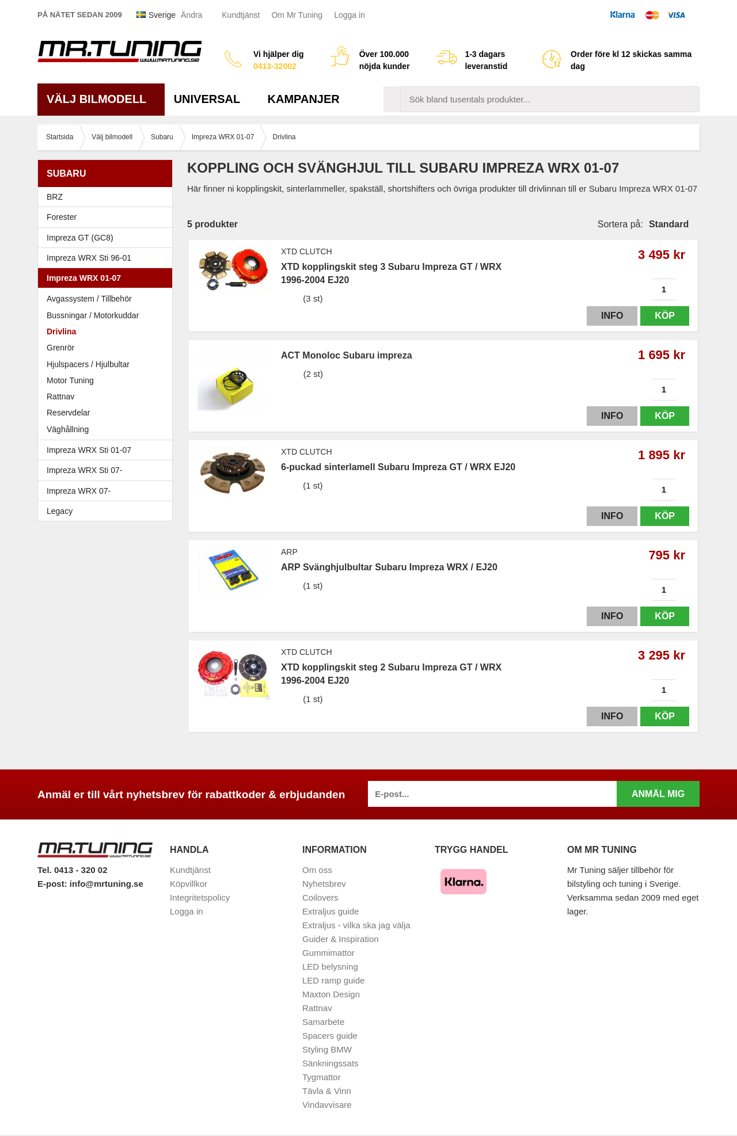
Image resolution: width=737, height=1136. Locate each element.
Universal (211, 99)
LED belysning (330, 966)
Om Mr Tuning (296, 15)
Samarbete (323, 1022)
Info (612, 316)
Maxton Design (331, 994)
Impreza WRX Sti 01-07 (108, 450)
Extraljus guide (330, 911)
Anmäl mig (658, 794)
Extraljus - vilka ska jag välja (356, 925)
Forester (108, 217)
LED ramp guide (333, 980)
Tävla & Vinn (326, 1091)
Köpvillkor (188, 884)
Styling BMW (327, 1049)
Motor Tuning (108, 380)
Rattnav (60, 396)
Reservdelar (68, 412)
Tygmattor (321, 1077)
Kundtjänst (241, 15)
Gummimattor (328, 953)
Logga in (349, 15)
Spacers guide (330, 1035)
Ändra (191, 15)
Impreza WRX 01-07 (108, 278)
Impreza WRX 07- (108, 490)
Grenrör (60, 347)
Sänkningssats (330, 1063)
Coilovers (320, 897)
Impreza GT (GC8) (108, 237)
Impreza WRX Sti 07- (108, 470)
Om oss (317, 870)
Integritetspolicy (200, 897)
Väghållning (68, 429)
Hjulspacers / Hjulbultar (88, 364)
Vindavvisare (327, 1105)
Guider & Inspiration (340, 939)
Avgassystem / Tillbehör (89, 298)
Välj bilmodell (101, 99)
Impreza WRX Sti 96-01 (108, 257)
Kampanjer (304, 99)
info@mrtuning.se (106, 884)
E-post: (53, 884)
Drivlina (61, 331)
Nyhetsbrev (324, 884)
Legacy (108, 511)
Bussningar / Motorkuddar (93, 315)
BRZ (55, 196)
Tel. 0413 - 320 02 (72, 870)
